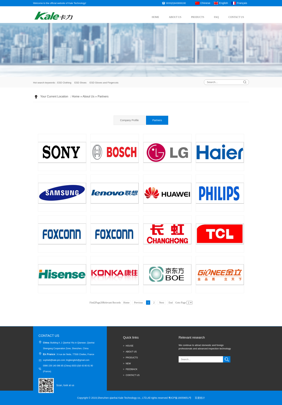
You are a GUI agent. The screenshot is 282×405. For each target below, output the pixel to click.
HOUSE (129, 346)
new (128, 363)
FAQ (216, 17)
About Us (175, 17)
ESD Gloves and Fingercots (104, 82)
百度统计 (200, 397)
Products (197, 17)
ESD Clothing (64, 82)
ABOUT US (131, 351)
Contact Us (236, 17)
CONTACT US (133, 375)
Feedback (131, 369)
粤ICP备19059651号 (179, 397)
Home (155, 17)
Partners (103, 96)
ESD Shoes (80, 82)
